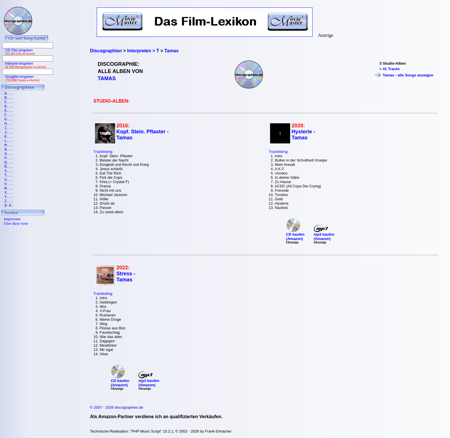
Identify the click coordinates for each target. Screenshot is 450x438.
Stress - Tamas (126, 277)
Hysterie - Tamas (303, 135)
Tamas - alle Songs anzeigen (408, 75)
